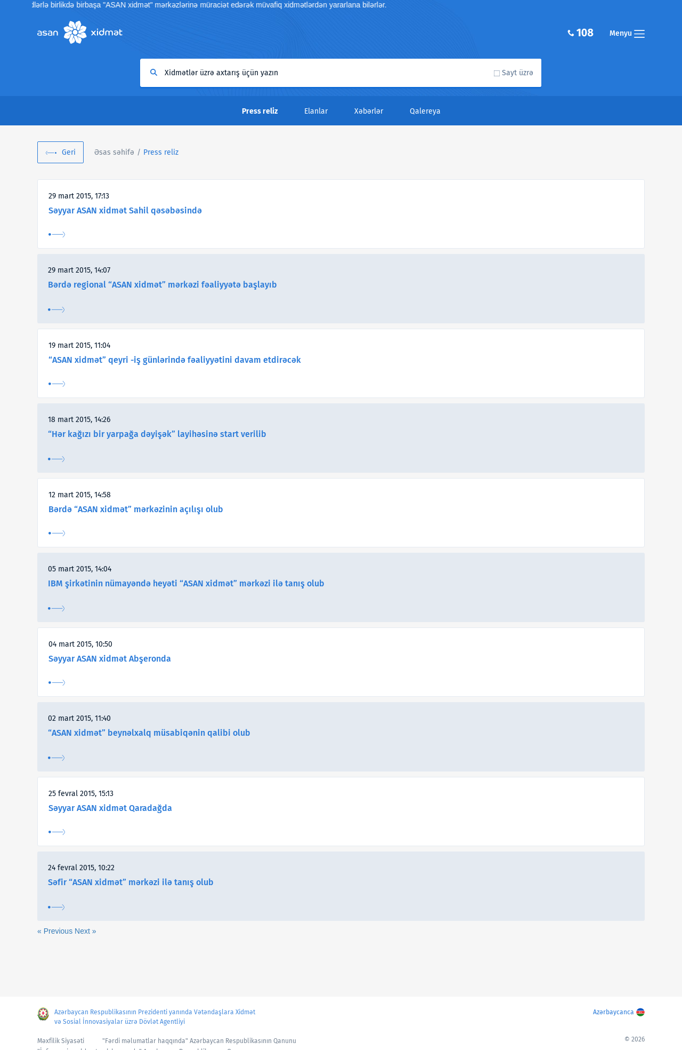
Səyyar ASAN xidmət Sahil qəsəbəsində (125, 210)
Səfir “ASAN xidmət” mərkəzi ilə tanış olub (131, 882)
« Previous (56, 931)
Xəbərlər (368, 111)
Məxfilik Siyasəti (60, 1041)
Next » (85, 931)
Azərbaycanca (613, 1012)
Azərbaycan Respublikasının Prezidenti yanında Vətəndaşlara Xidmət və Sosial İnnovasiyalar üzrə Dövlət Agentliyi (154, 1016)
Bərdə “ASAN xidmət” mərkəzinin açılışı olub (135, 509)
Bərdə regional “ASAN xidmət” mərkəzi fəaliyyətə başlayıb (162, 285)
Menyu (627, 33)
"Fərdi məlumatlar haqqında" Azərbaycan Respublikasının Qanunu (199, 1041)
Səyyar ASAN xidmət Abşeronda (109, 659)
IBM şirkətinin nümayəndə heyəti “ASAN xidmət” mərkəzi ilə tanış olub (186, 583)
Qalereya (425, 111)
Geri (69, 152)
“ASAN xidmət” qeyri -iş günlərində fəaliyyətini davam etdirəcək (174, 360)
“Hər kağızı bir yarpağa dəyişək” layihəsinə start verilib (157, 434)
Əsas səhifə (114, 152)
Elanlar (316, 111)
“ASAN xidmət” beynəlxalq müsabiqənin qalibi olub (149, 733)
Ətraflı (56, 234)
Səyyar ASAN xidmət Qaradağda (110, 808)
